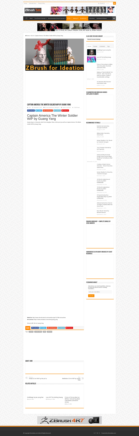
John (30, 107)
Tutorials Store (32, 3)
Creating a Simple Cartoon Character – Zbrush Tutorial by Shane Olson (104, 166)
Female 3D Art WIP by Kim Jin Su (38, 378)
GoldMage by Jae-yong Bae (35, 397)
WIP (44, 331)
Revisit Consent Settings (93, 39)
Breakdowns (83, 18)
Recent (89, 46)
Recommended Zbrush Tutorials (56, 18)
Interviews (92, 18)
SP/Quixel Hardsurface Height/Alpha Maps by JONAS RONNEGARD (104, 196)
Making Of (75, 18)
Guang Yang (38, 331)
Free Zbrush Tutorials (40, 18)
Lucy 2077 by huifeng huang (54, 397)
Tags (108, 46)
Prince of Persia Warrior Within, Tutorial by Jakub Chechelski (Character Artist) (72, 400)
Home (25, 3)
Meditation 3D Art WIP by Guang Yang (71, 379)
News (31, 18)
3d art (31, 331)
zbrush (50, 331)
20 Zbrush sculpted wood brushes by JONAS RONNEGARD (103, 181)
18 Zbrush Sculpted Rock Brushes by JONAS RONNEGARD (103, 189)
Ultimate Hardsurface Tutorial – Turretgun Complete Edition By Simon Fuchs (105, 204)
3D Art (68, 18)
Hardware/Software (102, 18)
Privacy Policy (41, 3)
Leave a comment (67, 107)
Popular (95, 46)
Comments (102, 46)
